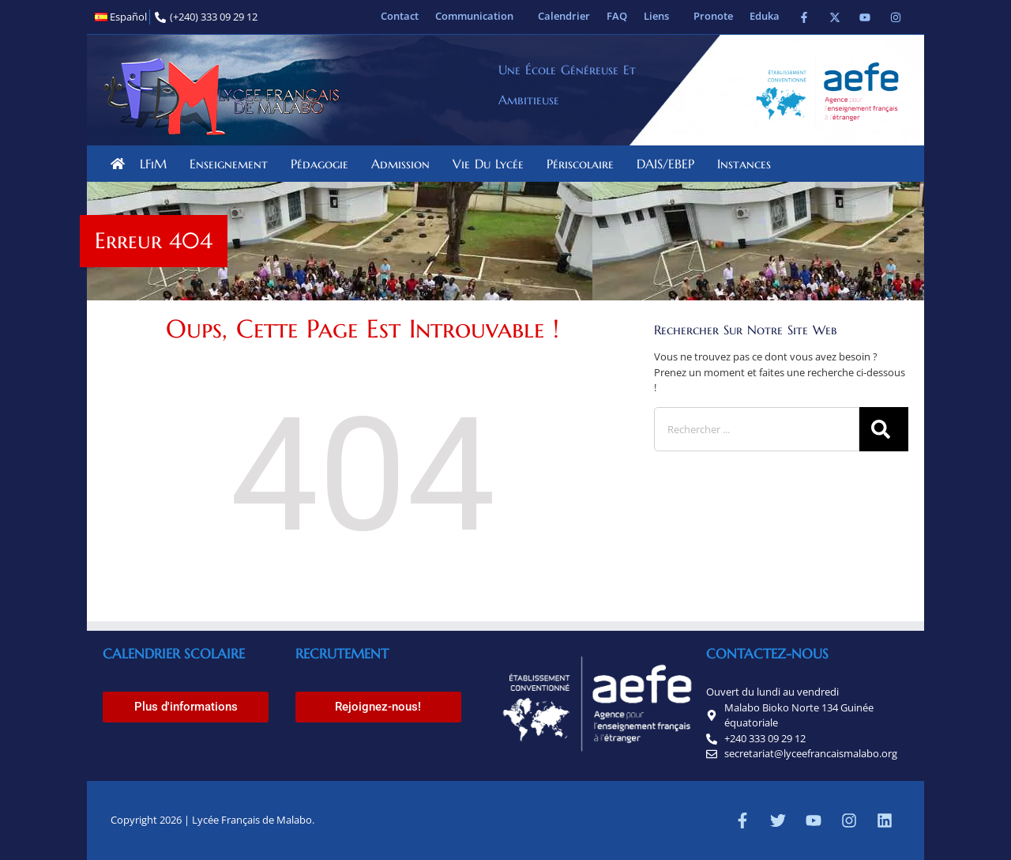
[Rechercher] (883, 429)
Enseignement (233, 164)
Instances (748, 164)
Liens (660, 16)
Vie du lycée (492, 164)
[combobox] (756, 429)
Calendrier (564, 16)
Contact (400, 16)
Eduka (765, 16)
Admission (404, 164)
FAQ (617, 16)
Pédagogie (323, 164)
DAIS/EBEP (669, 164)
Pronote (713, 16)
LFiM (157, 164)
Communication (478, 16)
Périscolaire (584, 164)
